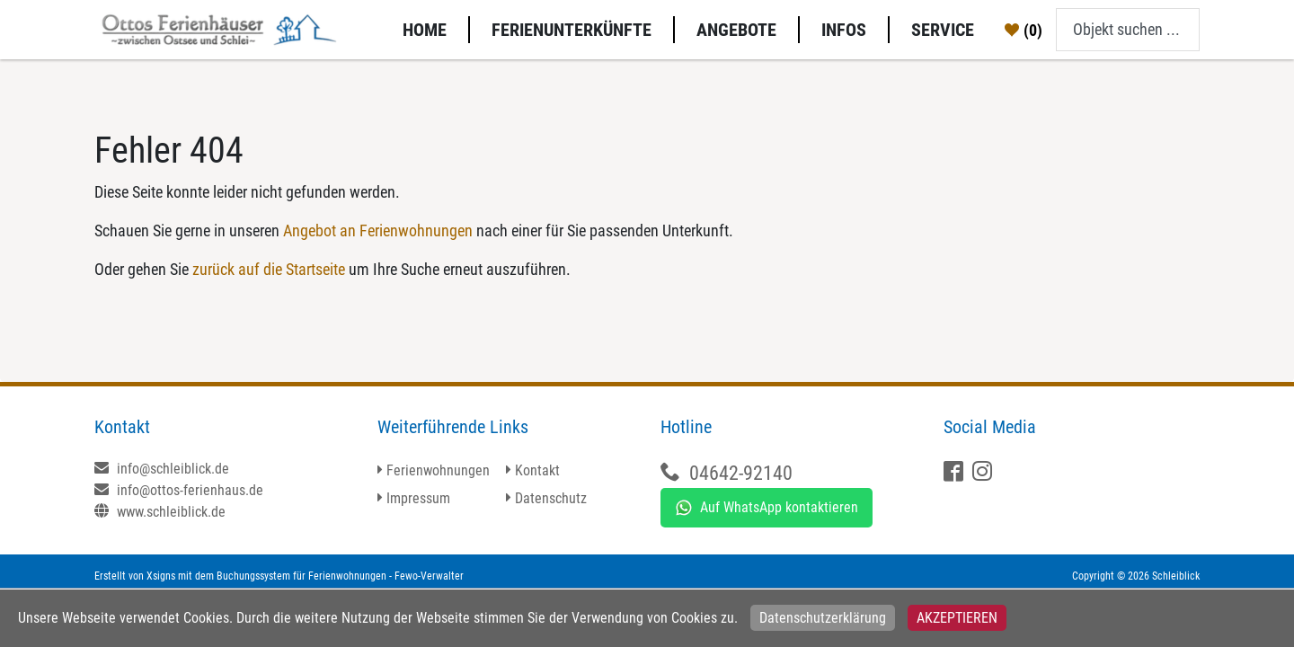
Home (425, 29)
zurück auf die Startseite (268, 269)
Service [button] (942, 29)
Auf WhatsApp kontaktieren (766, 508)
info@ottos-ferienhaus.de (178, 490)
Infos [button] (843, 29)
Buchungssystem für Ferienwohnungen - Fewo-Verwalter (340, 576)
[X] (984, 473)
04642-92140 (741, 473)
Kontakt (537, 470)
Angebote (736, 29)
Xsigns (160, 576)
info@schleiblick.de (161, 468)
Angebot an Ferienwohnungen (378, 230)
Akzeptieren (957, 617)
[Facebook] (956, 473)
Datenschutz (551, 498)
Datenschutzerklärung (822, 617)
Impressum (418, 498)
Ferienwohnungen (438, 470)
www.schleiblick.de (160, 511)
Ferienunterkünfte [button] (571, 29)
